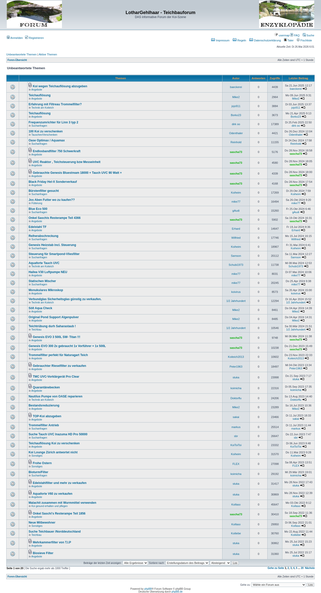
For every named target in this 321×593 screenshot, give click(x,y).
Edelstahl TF (37, 227)
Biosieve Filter (43, 553)
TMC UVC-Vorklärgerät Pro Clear (56, 376)
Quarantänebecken (46, 387)
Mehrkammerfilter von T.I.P (52, 542)
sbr (236, 436)
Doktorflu (236, 398)
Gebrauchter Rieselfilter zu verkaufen (59, 366)
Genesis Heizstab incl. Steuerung (52, 245)
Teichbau (36, 329)
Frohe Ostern (42, 463)
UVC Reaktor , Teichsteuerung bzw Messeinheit (67, 162)
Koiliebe (236, 533)
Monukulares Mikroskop (46, 290)
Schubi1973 (236, 264)
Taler (289, 40)
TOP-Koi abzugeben (47, 416)
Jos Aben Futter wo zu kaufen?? (52, 200)
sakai (236, 416)
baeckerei (236, 87)
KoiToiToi (236, 445)
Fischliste (304, 40)
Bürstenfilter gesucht (44, 191)
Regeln (239, 40)
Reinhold (235, 142)
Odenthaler (236, 133)
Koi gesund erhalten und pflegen (49, 506)
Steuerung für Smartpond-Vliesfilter (54, 254)
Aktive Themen (48, 54)
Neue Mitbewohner (42, 522)
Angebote (36, 89)
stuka (236, 377)
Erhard (236, 228)
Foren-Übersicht (17, 60)
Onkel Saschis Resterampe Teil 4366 (55, 218)
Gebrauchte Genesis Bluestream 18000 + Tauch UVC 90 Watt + (77, 173)
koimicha (235, 388)
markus (235, 427)
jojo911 (235, 106)
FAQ (294, 35)
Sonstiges (36, 455)
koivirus (235, 291)
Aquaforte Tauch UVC (44, 263)
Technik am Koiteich (42, 107)
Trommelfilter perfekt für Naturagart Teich (58, 355)
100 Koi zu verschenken (46, 131)
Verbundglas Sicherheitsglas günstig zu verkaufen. (65, 299)
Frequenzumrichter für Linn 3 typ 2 (53, 122)
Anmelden (15, 37)
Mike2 (235, 97)
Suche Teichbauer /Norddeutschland (55, 531)
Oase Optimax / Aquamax (47, 140)
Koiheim (236, 192)
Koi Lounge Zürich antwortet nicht (53, 452)
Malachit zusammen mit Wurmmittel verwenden (62, 502)
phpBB (148, 588)
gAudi (235, 210)
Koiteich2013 (236, 356)
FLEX (235, 463)
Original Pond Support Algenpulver (54, 317)
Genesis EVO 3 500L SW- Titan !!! (56, 337)
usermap (282, 35)
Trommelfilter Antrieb (44, 425)
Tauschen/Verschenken (44, 134)
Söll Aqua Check (40, 308)
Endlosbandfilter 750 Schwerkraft (57, 151)
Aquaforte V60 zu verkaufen (52, 493)
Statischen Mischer (42, 281)
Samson (236, 255)
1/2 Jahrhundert (236, 300)
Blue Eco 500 (38, 209)
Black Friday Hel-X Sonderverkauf (53, 182)
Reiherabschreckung (43, 236)
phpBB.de (177, 591)
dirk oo (236, 124)
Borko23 (236, 115)
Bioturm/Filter (38, 472)
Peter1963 (236, 366)
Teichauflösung (40, 95)
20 (302, 568)
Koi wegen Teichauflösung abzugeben (60, 86)
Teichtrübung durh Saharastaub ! (52, 326)
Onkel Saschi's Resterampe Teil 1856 (59, 513)
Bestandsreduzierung (44, 405)
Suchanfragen (39, 125)
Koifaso (236, 504)
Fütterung (36, 203)
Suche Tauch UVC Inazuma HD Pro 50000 (58, 434)
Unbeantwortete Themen (21, 54)
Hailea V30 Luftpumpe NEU (48, 272)
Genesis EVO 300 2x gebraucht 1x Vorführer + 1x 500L (67, 346)
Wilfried (236, 237)
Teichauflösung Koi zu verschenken (54, 443)
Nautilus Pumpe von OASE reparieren (56, 396)
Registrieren (34, 37)
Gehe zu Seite (276, 568)
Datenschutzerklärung (265, 40)
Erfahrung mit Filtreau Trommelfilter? (55, 104)
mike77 (235, 201)
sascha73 (236, 151)
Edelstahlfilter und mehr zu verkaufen (60, 483)
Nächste (310, 568)
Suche (308, 35)
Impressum (220, 40)
